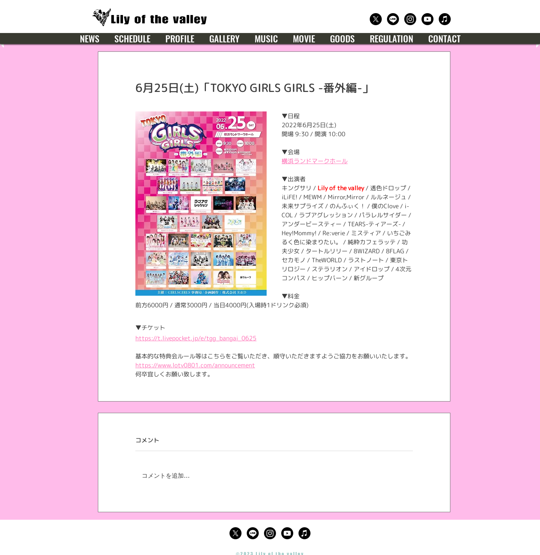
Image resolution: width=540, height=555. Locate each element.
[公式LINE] (393, 19)
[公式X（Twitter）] (376, 19)
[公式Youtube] (428, 19)
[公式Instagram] (410, 19)
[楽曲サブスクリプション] (445, 19)
